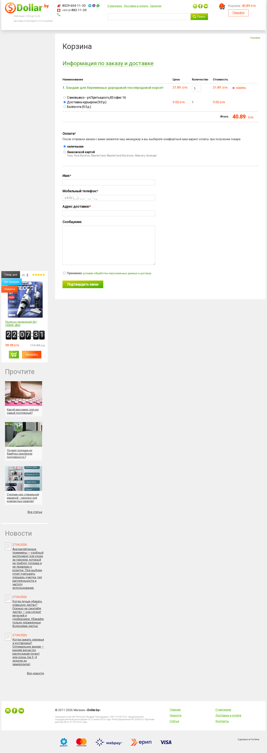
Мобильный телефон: (79, 191)
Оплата (68, 134)
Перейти (238, 12)
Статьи (174, 721)
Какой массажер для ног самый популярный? (23, 411)
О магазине (115, 6)
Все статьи (34, 512)
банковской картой (160, 153)
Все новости (35, 673)
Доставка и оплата (136, 6)
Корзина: (234, 6)
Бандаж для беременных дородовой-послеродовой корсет (115, 87)
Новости (175, 715)
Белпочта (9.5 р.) (77, 107)
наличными (73, 146)
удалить (241, 87)
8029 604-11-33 (74, 5)
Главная (175, 709)
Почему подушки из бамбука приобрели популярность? (19, 454)
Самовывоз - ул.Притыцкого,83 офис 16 (94, 97)
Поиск (201, 16)
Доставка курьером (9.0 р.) (84, 102)
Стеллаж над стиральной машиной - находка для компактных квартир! (23, 498)
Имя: (66, 176)
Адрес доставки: (75, 206)
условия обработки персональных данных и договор (117, 273)
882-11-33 (74, 10)
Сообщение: (72, 222)
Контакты (222, 721)
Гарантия (155, 6)
